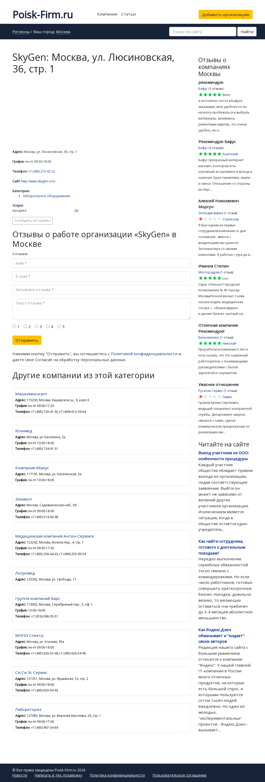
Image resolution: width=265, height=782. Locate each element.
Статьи (128, 14)
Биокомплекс (208, 337)
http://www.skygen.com (38, 181)
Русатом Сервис (210, 391)
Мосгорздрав (208, 272)
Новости (19, 775)
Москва (63, 32)
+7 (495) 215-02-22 (41, 171)
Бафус (203, 88)
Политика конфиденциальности (117, 775)
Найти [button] (247, 31)
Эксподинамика (210, 213)
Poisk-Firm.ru (42, 14)
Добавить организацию (226, 14)
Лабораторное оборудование (47, 196)
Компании (107, 14)
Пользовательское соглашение (180, 775)
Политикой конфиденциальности (144, 353)
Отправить (26, 340)
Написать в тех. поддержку (58, 775)
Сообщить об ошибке (33, 220)
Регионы (21, 32)
